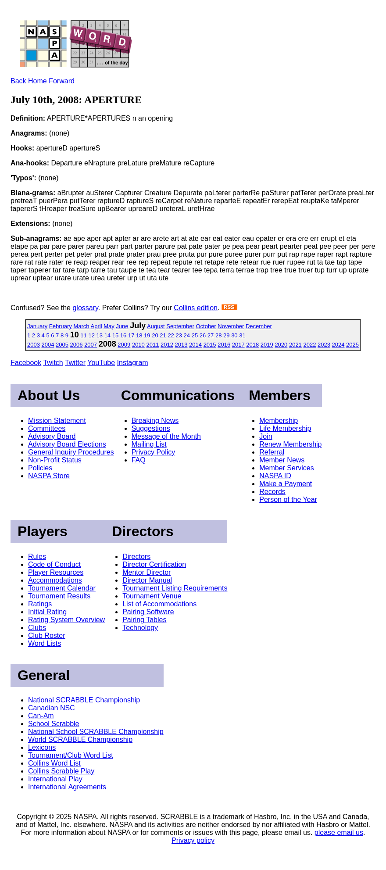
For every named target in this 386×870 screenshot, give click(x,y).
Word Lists (44, 643)
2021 (295, 344)
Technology (140, 627)
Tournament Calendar (62, 588)
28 (218, 335)
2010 (138, 344)
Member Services (286, 468)
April (96, 326)
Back (18, 81)
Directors (136, 556)
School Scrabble (53, 723)
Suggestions (151, 428)
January (37, 326)
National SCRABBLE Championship (84, 700)
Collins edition (196, 307)
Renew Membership (290, 444)
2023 (324, 344)
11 (83, 335)
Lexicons (42, 747)
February (60, 326)
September (180, 326)
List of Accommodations (159, 604)
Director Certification (154, 564)
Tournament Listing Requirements (174, 588)
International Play (55, 779)
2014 (195, 344)
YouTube (101, 362)
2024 (338, 344)
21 (163, 335)
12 (91, 335)
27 (210, 335)
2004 (48, 344)
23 (178, 335)
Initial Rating (47, 612)
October (206, 326)
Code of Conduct (54, 564)
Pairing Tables (144, 619)
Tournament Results (59, 596)
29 (226, 335)
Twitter (75, 362)
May (109, 326)
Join (265, 436)
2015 (210, 344)
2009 (124, 344)
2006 (76, 344)
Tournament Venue (151, 596)
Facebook (26, 362)
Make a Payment (285, 483)
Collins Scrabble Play (61, 771)
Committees (46, 428)
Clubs (37, 627)
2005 (62, 344)
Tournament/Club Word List (70, 755)
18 (139, 335)
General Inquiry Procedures (71, 452)
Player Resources (55, 572)
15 (115, 335)
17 (131, 335)
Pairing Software (148, 612)
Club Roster (46, 635)
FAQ (139, 460)
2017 (238, 344)
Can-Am (41, 716)
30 (234, 335)
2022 (309, 344)
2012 (167, 344)
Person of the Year (288, 499)
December (259, 326)
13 (99, 335)
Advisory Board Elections (67, 444)
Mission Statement (57, 420)
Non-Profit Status (55, 460)
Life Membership (285, 428)
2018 (252, 344)
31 (242, 335)
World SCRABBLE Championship (80, 739)
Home (37, 81)
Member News (281, 460)
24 (187, 335)
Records (272, 491)
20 (155, 335)
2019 (267, 344)
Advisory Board (52, 436)
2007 (90, 344)
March (81, 326)
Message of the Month (166, 436)
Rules (37, 556)
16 (123, 335)
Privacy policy (193, 840)
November (231, 326)
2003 (33, 344)
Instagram (132, 362)
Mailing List (149, 444)
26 (203, 335)
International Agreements (67, 787)
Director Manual (147, 580)
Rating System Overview (66, 619)
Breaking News (155, 420)
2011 (152, 344)
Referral (271, 452)
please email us (339, 832)
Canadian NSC (51, 708)
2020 (281, 344)
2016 (224, 344)
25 (195, 335)
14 (107, 335)
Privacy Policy (153, 452)
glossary (85, 307)
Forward (62, 81)
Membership (278, 420)
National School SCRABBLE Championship (96, 731)
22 (171, 335)
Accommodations (55, 580)
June (122, 326)
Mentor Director (146, 572)
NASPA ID (275, 476)
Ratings (40, 604)
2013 (181, 344)
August (155, 326)
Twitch (53, 362)
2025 (352, 344)
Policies (40, 468)
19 (147, 335)
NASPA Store (49, 476)
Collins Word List (54, 763)
